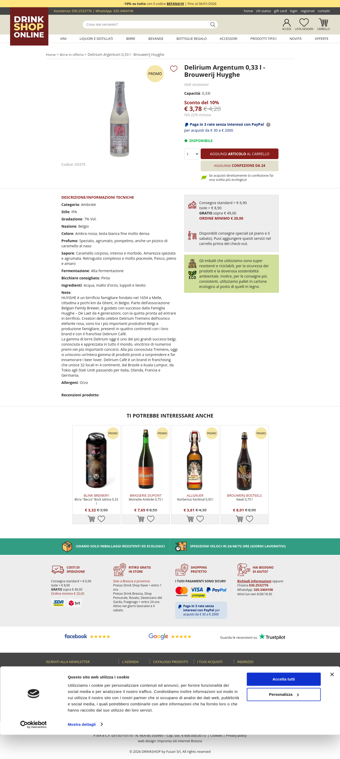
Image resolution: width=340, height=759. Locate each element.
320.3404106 (123, 11)
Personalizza (284, 719)
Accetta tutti (284, 704)
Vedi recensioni (196, 84)
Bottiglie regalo (192, 38)
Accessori (228, 38)
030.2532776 (82, 11)
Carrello (323, 29)
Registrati (308, 11)
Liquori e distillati (96, 38)
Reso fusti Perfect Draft (214, 677)
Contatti (324, 11)
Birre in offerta (72, 54)
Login (293, 11)
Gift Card (280, 11)
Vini (63, 38)
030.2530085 (277, 670)
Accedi (286, 29)
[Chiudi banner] (332, 699)
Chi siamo (263, 11)
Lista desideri (304, 29)
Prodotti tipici (263, 38)
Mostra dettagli (82, 749)
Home (248, 11)
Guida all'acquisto (214, 670)
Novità (296, 38)
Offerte (321, 38)
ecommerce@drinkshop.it (267, 680)
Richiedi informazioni (253, 571)
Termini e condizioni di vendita (210, 688)
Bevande (155, 38)
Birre (130, 38)
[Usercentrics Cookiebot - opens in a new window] (33, 749)
